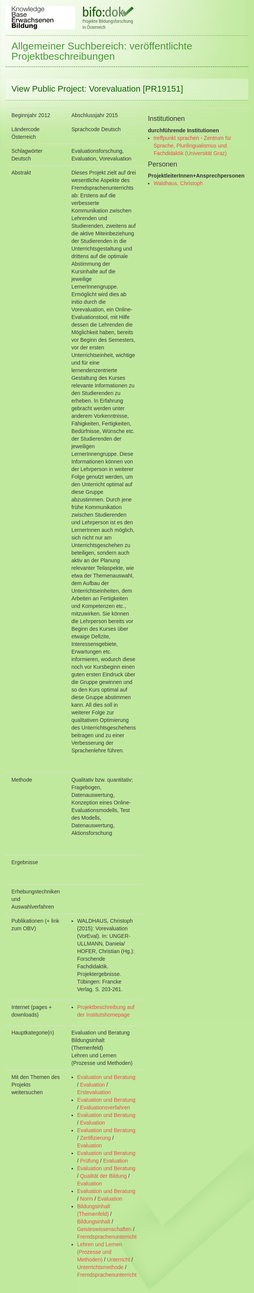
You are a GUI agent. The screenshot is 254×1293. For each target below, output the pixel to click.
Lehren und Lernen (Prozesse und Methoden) (99, 1252)
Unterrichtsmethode (100, 1267)
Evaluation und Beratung (106, 1077)
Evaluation (92, 1085)
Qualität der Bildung (103, 1176)
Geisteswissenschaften (104, 1229)
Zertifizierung (95, 1138)
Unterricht (118, 1260)
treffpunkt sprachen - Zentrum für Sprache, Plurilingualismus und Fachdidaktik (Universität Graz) (192, 145)
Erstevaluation (94, 1092)
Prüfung (89, 1161)
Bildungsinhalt (93, 1221)
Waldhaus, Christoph (178, 183)
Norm (86, 1199)
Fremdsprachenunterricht (107, 1237)
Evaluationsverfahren (105, 1107)
